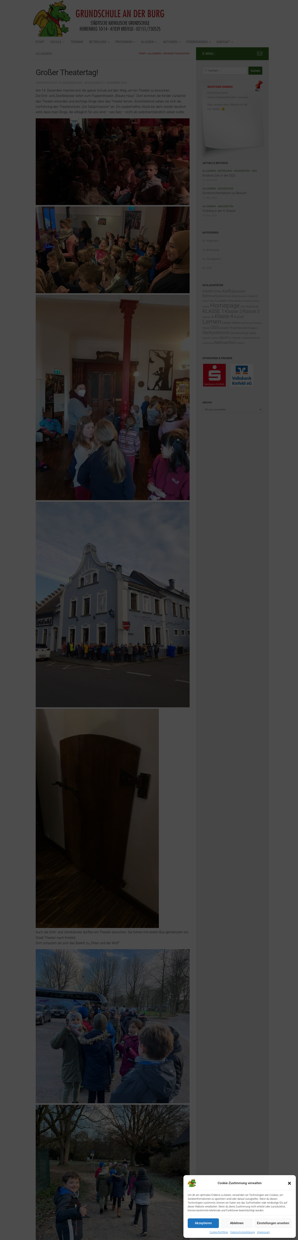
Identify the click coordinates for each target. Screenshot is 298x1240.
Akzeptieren (203, 1223)
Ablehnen (236, 1223)
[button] (289, 1183)
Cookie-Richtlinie (218, 1232)
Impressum (263, 1232)
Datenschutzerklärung (242, 1232)
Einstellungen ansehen (273, 1223)
